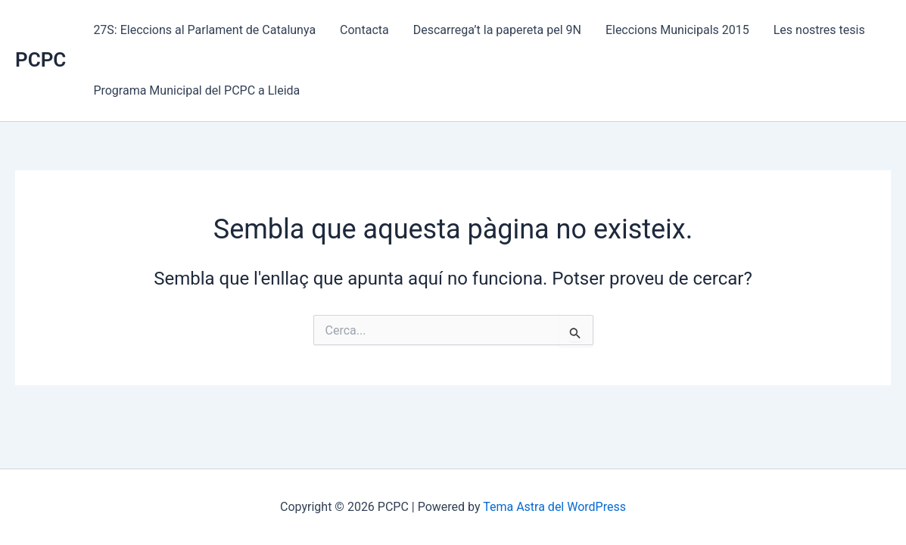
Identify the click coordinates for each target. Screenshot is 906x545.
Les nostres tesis (819, 30)
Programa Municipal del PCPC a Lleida (196, 90)
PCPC (40, 59)
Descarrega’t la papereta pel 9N (497, 30)
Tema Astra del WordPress (554, 507)
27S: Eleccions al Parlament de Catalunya (204, 30)
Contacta (364, 30)
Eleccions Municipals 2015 (677, 30)
